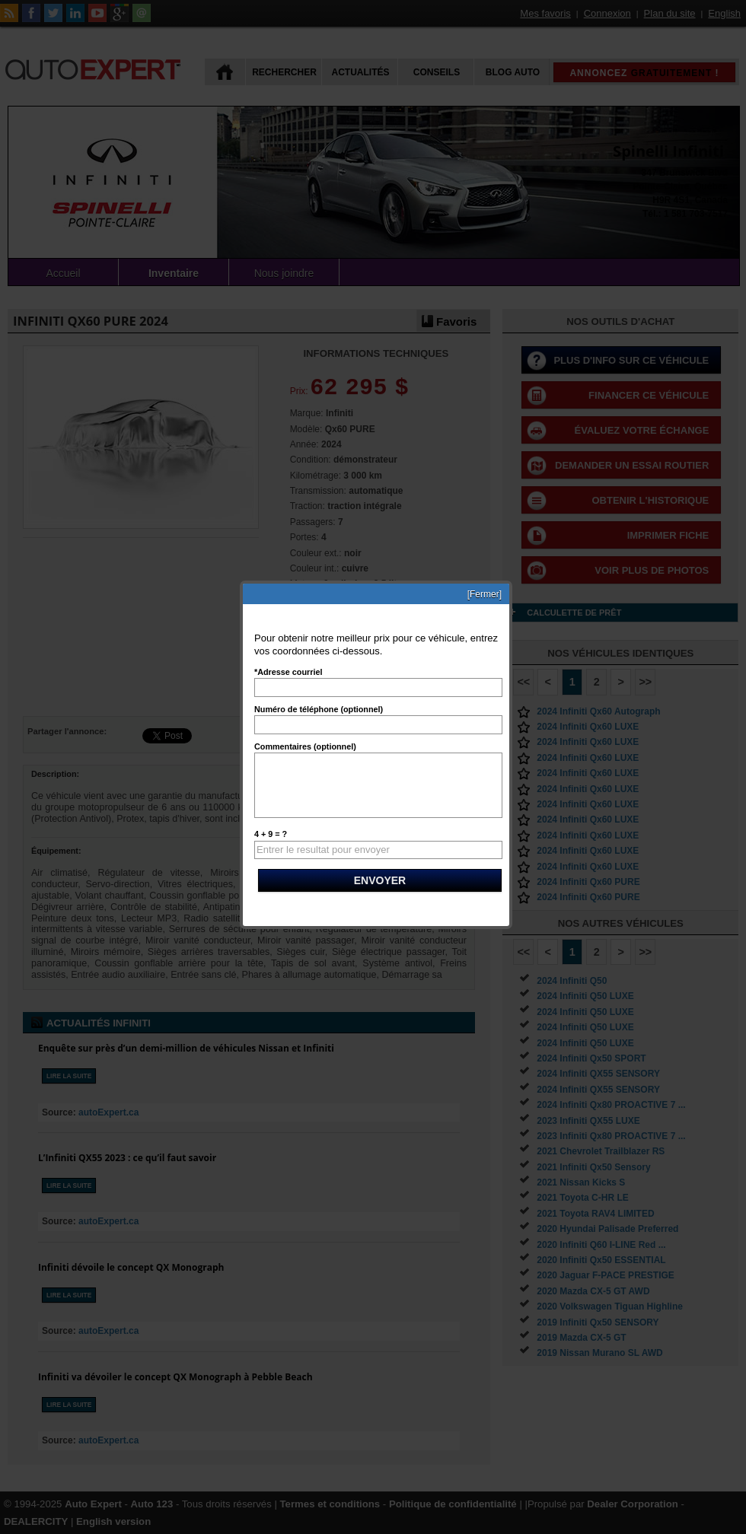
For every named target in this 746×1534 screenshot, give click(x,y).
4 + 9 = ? (270, 834)
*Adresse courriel (288, 671)
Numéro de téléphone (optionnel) (318, 709)
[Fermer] (484, 594)
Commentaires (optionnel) (305, 746)
